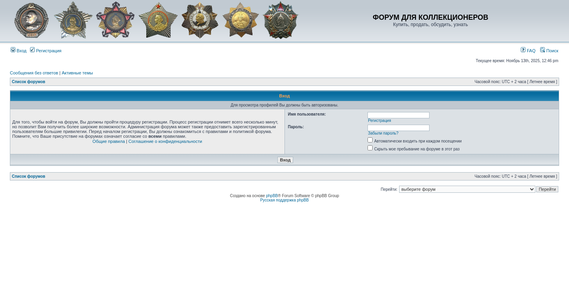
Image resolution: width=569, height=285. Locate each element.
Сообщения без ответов (34, 72)
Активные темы (77, 72)
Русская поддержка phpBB (284, 200)
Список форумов (28, 82)
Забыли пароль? (383, 133)
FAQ (528, 50)
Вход (18, 50)
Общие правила (108, 141)
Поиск (549, 50)
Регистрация (45, 50)
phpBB (272, 196)
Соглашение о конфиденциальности (165, 141)
